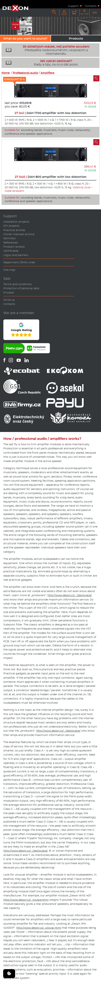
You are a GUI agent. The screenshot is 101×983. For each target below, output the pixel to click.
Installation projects (16, 221)
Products (76, 38)
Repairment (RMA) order (19, 262)
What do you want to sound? (25, 38)
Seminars (9, 238)
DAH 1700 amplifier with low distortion (50, 113)
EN (95, 12)
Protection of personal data (21, 288)
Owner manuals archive (18, 234)
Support (73, 5)
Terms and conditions (17, 284)
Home (5, 72)
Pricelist (8, 292)
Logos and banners (15, 255)
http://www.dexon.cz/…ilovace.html (26, 899)
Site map (9, 270)
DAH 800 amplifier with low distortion (50, 177)
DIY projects (11, 225)
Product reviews (14, 246)
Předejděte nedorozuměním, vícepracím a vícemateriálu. (46, 50)
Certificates (10, 250)
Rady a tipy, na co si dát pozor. (40, 62)
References (10, 242)
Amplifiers (47, 72)
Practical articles (14, 230)
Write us (9, 300)
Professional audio (25, 72)
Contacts (91, 5)
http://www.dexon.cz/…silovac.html (38, 927)
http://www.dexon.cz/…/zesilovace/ (69, 595)
